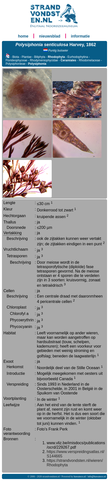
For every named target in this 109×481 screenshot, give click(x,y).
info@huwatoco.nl (97, 476)
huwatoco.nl (80, 476)
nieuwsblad (49, 36)
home (23, 36)
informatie (80, 36)
